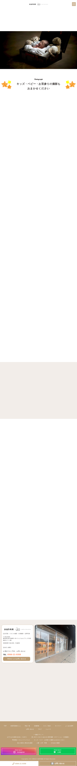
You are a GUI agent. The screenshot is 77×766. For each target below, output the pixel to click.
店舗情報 (36, 726)
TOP (5, 726)
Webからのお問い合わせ (16, 659)
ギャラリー (58, 726)
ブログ (40, 729)
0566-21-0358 (12, 654)
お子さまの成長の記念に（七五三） (17, 737)
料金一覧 (27, 726)
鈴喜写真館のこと (16, 726)
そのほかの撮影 (55, 743)
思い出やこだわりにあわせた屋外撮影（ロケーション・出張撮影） (51, 737)
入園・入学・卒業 (42, 743)
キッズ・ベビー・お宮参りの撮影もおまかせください (49, 740)
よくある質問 (69, 726)
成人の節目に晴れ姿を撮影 (25, 743)
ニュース (48, 729)
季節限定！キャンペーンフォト (21, 740)
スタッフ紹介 (47, 726)
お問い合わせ (30, 729)
